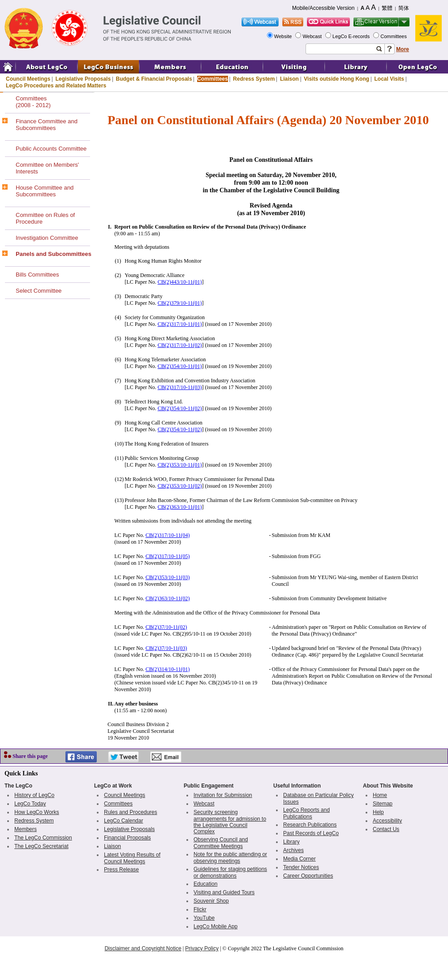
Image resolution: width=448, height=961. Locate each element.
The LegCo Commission (43, 838)
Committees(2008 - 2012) (33, 101)
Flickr (200, 909)
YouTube (204, 918)
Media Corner (299, 859)
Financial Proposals (127, 838)
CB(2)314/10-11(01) (168, 669)
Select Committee (39, 290)
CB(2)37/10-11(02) (166, 627)
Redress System (254, 79)
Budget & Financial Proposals (154, 79)
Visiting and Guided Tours (224, 892)
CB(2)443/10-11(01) (180, 282)
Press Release (121, 869)
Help (378, 812)
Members (25, 829)
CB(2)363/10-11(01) (180, 507)
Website (283, 36)
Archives (293, 850)
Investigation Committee (47, 237)
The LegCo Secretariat (41, 846)
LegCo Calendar (123, 821)
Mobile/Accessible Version (323, 8)
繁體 (387, 8)
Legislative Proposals (83, 79)
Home (380, 795)
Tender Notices (301, 867)
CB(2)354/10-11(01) (180, 366)
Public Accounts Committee (51, 148)
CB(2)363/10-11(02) (168, 598)
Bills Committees (37, 274)
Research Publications (309, 825)
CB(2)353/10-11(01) (180, 465)
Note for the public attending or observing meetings (230, 857)
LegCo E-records (351, 36)
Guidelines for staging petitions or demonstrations (230, 872)
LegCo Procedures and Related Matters (56, 85)
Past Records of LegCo (311, 833)
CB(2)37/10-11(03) (166, 648)
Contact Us (386, 829)
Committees (394, 36)
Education (205, 884)
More (402, 49)
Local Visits (389, 79)
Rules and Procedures (130, 812)
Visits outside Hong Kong (336, 79)
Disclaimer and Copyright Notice (142, 948)
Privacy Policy (202, 948)
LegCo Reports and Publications (306, 813)
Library (291, 842)
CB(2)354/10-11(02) (180, 408)
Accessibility (387, 821)
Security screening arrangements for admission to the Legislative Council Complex (230, 822)
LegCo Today (30, 804)
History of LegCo (34, 795)
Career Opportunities (308, 876)
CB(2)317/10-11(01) (180, 324)
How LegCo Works (36, 812)
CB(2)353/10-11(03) (168, 577)
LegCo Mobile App (215, 926)
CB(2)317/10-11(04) (168, 535)
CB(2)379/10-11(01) (180, 303)
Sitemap (382, 804)
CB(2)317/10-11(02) (180, 345)
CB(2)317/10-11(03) (180, 387)
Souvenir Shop (211, 901)
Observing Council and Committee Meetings (221, 842)
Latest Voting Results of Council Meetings (132, 858)
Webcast (312, 36)
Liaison (289, 79)
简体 (403, 8)
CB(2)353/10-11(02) (180, 486)
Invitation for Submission (223, 795)
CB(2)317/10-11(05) (168, 556)
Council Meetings (28, 79)
